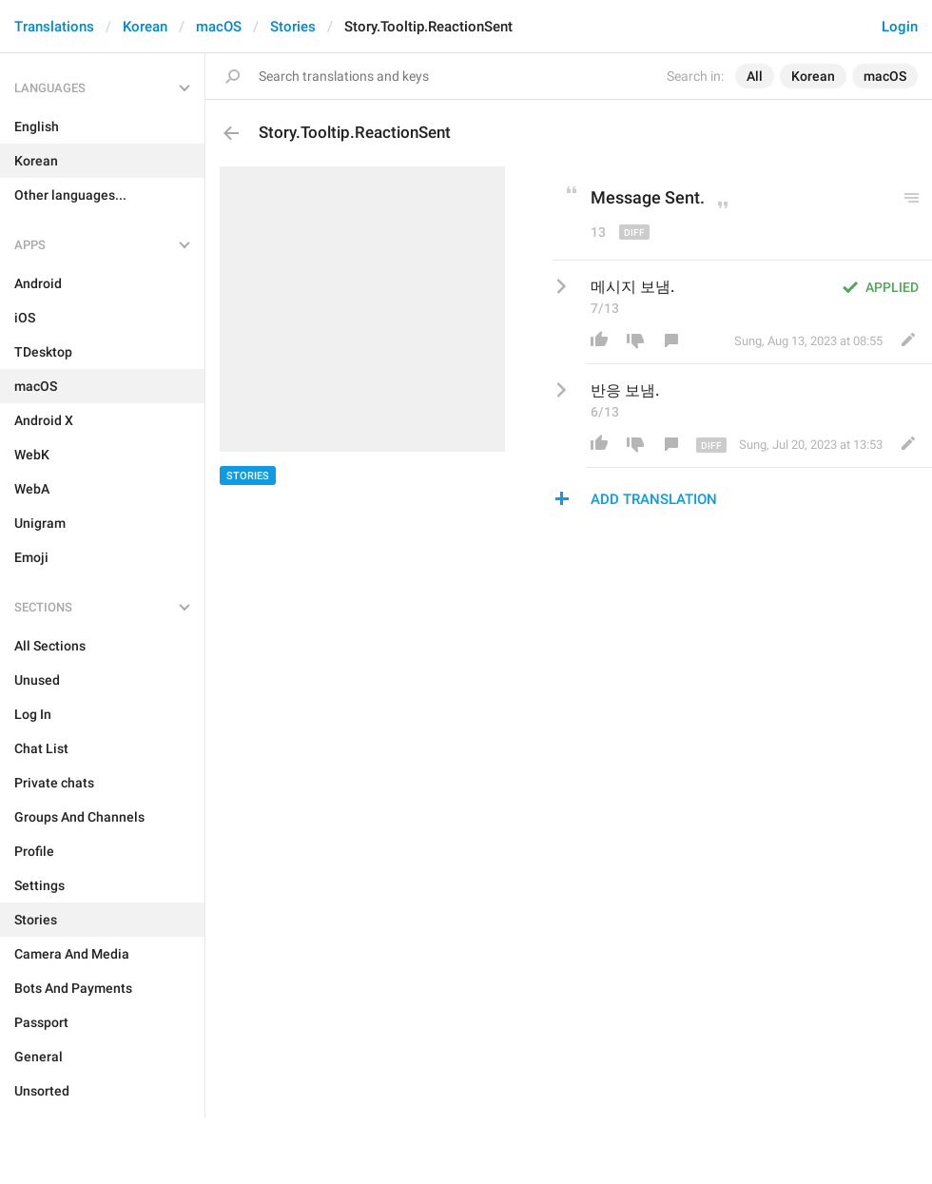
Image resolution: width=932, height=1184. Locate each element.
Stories (293, 26)
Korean (145, 26)
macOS (219, 26)
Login (900, 26)
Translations (54, 26)
